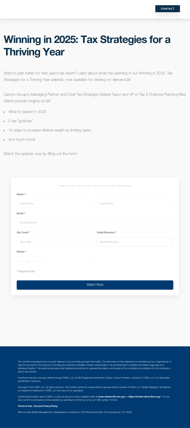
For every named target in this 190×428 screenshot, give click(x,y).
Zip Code (23, 233)
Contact (167, 8)
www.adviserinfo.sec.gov (111, 397)
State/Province (106, 233)
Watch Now (95, 285)
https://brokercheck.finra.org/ (145, 397)
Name (21, 194)
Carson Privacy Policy (46, 406)
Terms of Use (25, 406)
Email (21, 213)
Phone (21, 252)
